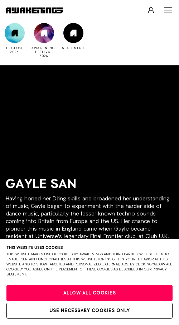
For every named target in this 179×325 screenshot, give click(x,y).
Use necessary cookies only (89, 310)
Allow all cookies (89, 293)
